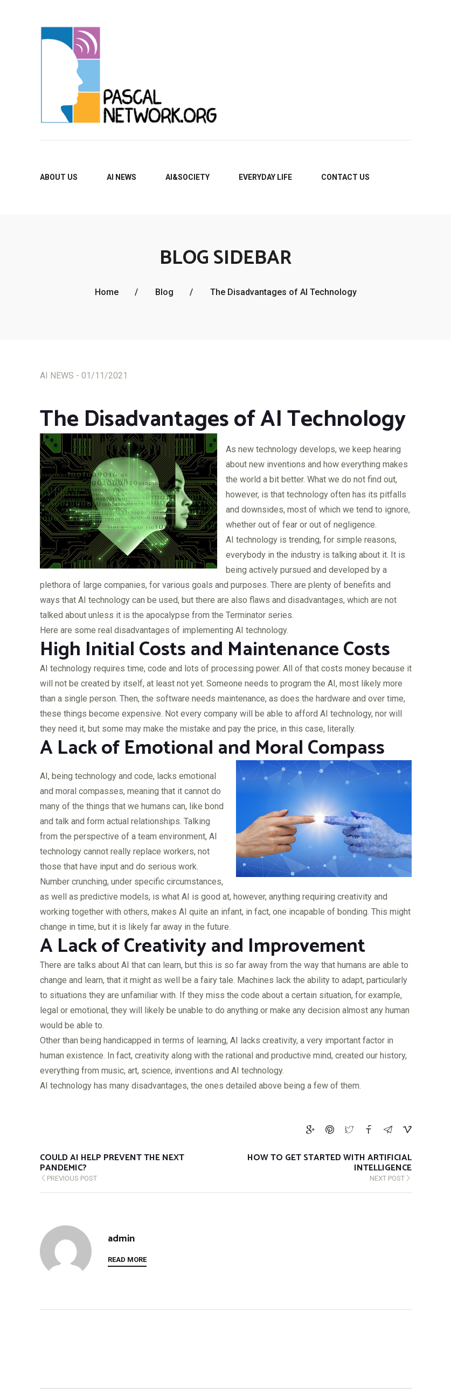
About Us (59, 177)
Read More (127, 1259)
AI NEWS (121, 177)
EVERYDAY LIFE (265, 177)
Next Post (307, 1168)
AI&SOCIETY (187, 177)
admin (121, 1239)
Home (107, 292)
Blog (164, 292)
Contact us (345, 177)
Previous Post (112, 1168)
